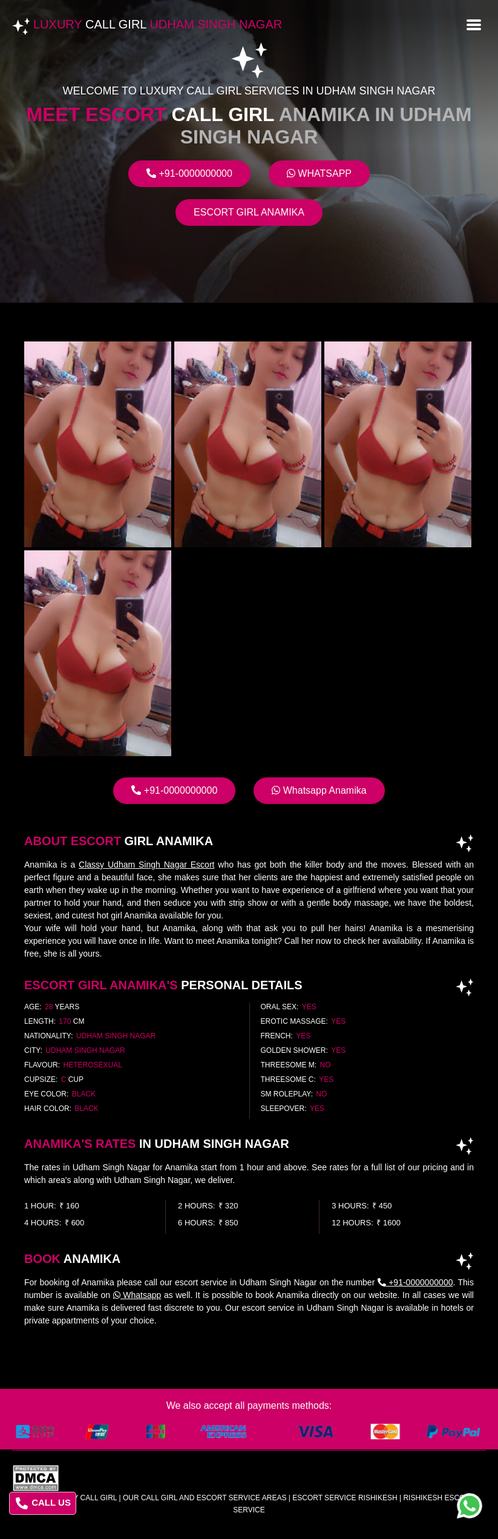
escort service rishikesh (344, 1498)
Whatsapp (319, 173)
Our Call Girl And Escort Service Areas (205, 1498)
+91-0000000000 (189, 173)
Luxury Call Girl (83, 1498)
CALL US (43, 1503)
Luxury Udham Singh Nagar (157, 24)
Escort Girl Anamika (249, 212)
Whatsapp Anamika (319, 790)
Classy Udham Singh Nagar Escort (146, 864)
